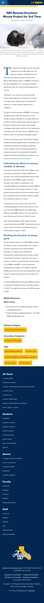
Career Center (7, 439)
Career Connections (9, 462)
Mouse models (10, 363)
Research (6, 494)
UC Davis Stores (8, 391)
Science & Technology (12, 340)
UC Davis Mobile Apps (10, 399)
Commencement (8, 435)
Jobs (4, 526)
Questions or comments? (13, 574)
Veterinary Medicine (9, 382)
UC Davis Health (8, 378)
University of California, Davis (12, 568)
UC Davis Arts (7, 395)
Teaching (5, 490)
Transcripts (6, 471)
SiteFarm (32, 590)
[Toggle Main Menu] (3, 2)
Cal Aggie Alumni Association (12, 458)
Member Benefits (8, 466)
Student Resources (9, 422)
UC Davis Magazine (9, 475)
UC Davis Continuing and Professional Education (19, 386)
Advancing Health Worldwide (15, 330)
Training (5, 517)
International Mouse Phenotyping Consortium (20, 357)
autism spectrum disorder (21, 158)
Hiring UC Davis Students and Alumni (15, 403)
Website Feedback (9, 534)
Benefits (5, 498)
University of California (30, 577)
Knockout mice (31, 351)
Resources (6, 486)
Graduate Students (9, 426)
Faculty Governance (9, 502)
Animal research (25, 363)
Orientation (6, 418)
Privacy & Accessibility (30, 574)
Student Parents (8, 431)
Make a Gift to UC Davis (10, 407)
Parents (5, 447)
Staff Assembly (7, 530)
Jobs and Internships (9, 443)
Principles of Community (13, 577)
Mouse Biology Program (13, 351)
